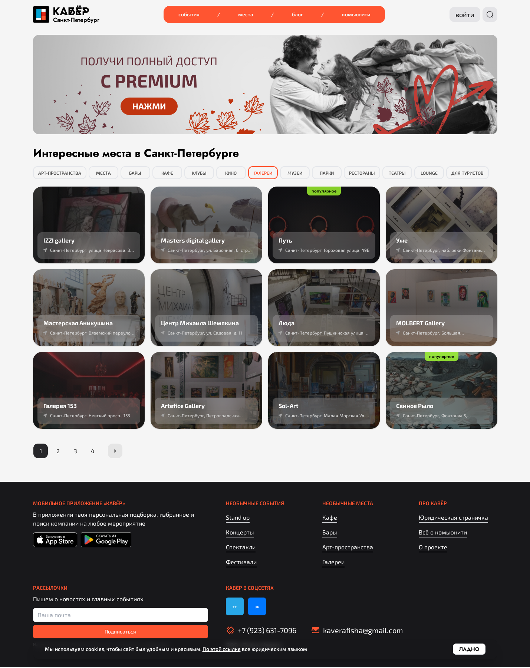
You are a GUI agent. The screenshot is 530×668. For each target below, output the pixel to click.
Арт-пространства (59, 172)
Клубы (199, 172)
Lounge (429, 172)
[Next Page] (117, 451)
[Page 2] (59, 451)
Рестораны (362, 172)
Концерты (240, 532)
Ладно (469, 649)
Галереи (263, 172)
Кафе (167, 172)
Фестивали (241, 562)
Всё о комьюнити (443, 532)
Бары (135, 172)
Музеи (294, 172)
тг (235, 607)
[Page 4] (94, 451)
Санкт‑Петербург (76, 20)
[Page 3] (77, 451)
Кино (231, 172)
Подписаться (120, 632)
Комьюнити (356, 14)
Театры (397, 172)
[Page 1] (41, 451)
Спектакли (241, 547)
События (189, 14)
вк (256, 607)
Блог (297, 14)
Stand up (238, 517)
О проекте (433, 547)
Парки (327, 172)
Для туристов (467, 172)
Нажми (149, 106)
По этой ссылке (222, 649)
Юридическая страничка (453, 517)
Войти (464, 14)
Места (245, 14)
